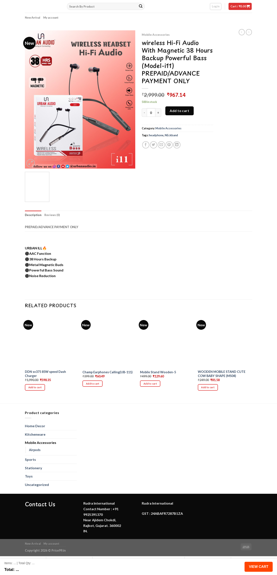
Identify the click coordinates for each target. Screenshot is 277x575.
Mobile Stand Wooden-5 (158, 372)
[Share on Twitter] (153, 144)
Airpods (34, 450)
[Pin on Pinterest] (169, 144)
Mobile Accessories (156, 34)
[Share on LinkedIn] (176, 144)
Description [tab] (33, 215)
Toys (29, 476)
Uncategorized (37, 484)
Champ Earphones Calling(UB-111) (107, 372)
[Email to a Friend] (161, 144)
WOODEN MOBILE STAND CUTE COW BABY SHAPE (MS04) (221, 374)
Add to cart (179, 111)
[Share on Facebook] (145, 144)
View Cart (258, 567)
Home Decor (35, 426)
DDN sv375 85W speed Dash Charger (45, 374)
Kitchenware (35, 434)
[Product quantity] (151, 112)
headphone (156, 135)
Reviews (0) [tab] (52, 215)
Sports (30, 459)
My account (50, 17)
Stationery (33, 468)
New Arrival (32, 17)
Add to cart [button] (35, 387)
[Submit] (140, 6)
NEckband (171, 135)
